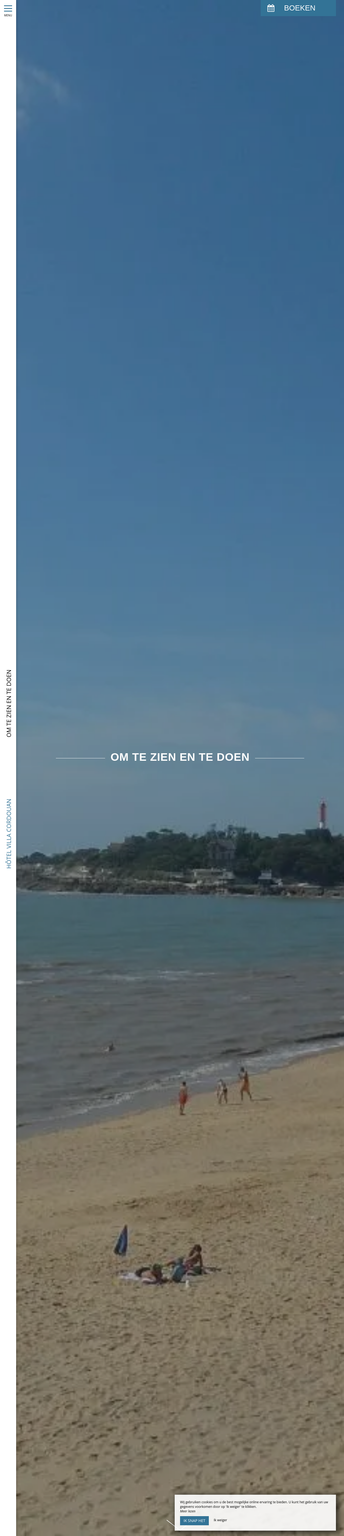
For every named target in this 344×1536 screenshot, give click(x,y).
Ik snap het (194, 1520)
